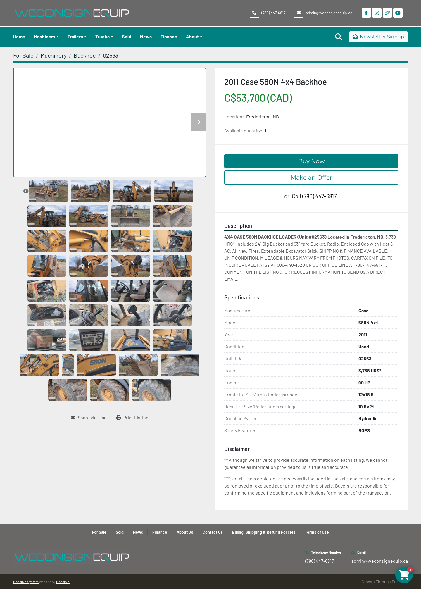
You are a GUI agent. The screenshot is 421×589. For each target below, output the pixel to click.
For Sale (99, 532)
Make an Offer (311, 177)
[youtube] (398, 13)
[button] (46, 36)
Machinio (63, 582)
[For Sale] (23, 55)
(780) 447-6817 (273, 12)
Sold (126, 36)
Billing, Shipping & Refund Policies (264, 532)
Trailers (75, 36)
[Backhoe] (85, 55)
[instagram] (377, 13)
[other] (387, 13)
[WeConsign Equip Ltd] (71, 556)
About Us (185, 532)
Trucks (102, 36)
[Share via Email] (90, 417)
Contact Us (213, 532)
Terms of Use (317, 532)
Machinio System (26, 582)
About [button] (192, 36)
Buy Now (311, 161)
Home (19, 36)
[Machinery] (54, 55)
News (146, 36)
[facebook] (366, 13)
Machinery (44, 36)
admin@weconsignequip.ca (329, 12)
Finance (169, 36)
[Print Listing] (132, 417)
